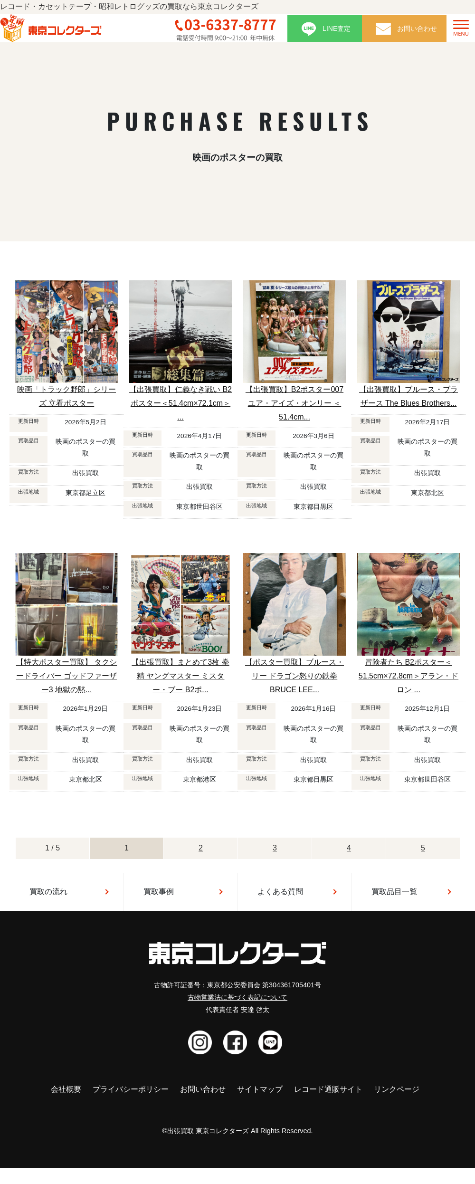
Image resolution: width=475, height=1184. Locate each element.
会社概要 (66, 1089)
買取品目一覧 (394, 892)
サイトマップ (260, 1089)
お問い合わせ (203, 1089)
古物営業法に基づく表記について (237, 997)
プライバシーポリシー (131, 1089)
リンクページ (396, 1089)
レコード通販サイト (328, 1089)
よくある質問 (280, 892)
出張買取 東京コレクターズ (208, 1131)
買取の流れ (48, 892)
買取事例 (158, 892)
